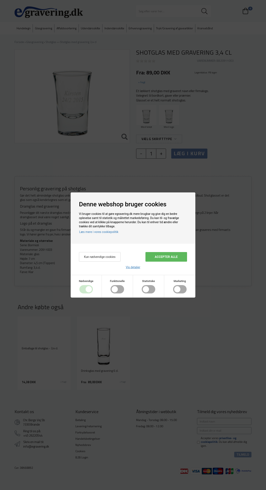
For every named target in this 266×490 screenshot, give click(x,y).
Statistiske (148, 281)
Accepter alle (166, 257)
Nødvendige (86, 281)
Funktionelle (117, 281)
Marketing (180, 281)
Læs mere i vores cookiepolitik (98, 232)
